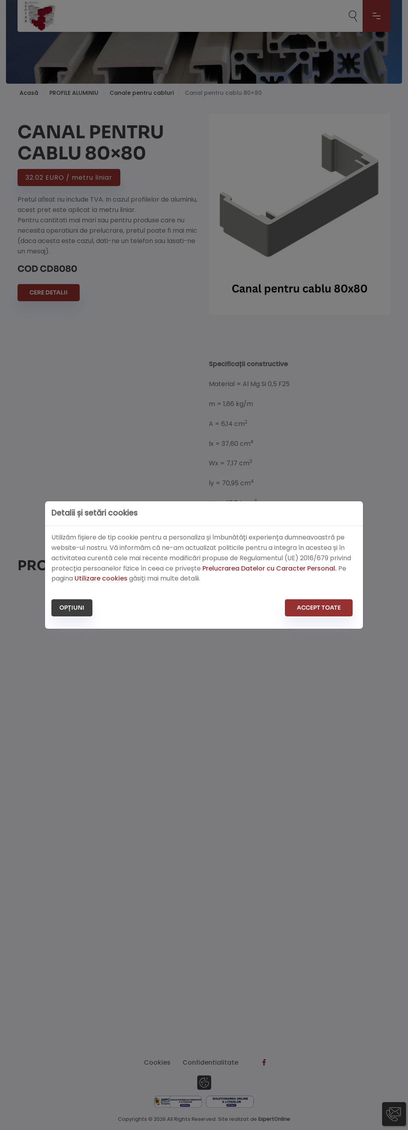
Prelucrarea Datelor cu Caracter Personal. (269, 568)
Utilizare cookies (101, 578)
